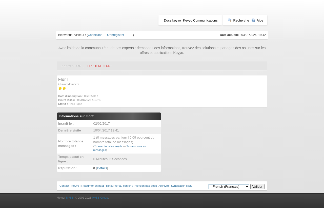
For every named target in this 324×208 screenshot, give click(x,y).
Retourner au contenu (119, 185)
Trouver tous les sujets (108, 146)
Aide (257, 20)
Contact (64, 185)
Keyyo (75, 185)
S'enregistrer (115, 35)
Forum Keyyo (71, 65)
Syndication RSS (181, 185)
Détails (102, 168)
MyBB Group (100, 197)
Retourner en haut (92, 185)
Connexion (95, 35)
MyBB (69, 197)
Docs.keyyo (172, 20)
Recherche (238, 20)
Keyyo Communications (200, 20)
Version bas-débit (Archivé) (152, 185)
